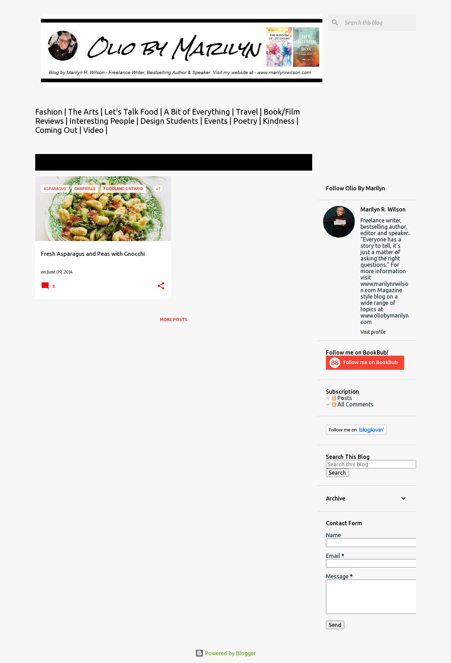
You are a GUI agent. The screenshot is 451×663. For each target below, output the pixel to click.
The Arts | (86, 111)
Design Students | (172, 120)
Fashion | (51, 111)
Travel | (250, 111)
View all (297, 163)
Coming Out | (59, 129)
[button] (161, 286)
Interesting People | (104, 120)
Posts (342, 398)
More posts (173, 319)
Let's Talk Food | (134, 111)
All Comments (352, 404)
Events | (218, 120)
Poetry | (248, 120)
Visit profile (373, 332)
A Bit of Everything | (200, 111)
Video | (95, 129)
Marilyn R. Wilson (383, 209)
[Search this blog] (379, 22)
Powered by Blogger (225, 653)
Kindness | (280, 120)
